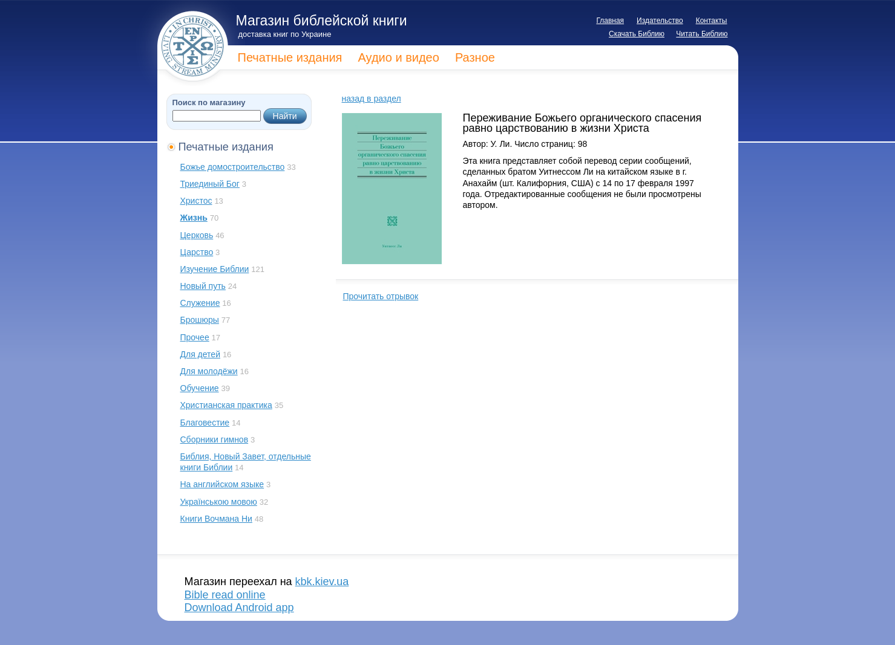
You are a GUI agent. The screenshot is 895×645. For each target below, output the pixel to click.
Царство (197, 252)
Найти (285, 116)
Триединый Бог (210, 184)
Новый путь (203, 286)
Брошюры (199, 320)
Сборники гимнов (214, 439)
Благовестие (205, 422)
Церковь (197, 235)
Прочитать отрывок (381, 296)
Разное (475, 57)
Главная (610, 20)
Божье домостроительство (232, 167)
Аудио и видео (398, 57)
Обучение (199, 388)
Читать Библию (701, 34)
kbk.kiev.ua (322, 581)
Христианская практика (226, 405)
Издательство (660, 20)
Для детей (200, 354)
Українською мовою (218, 502)
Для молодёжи (209, 371)
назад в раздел (371, 98)
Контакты (711, 20)
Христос (196, 201)
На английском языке (222, 484)
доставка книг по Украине (285, 34)
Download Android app (239, 607)
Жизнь (194, 217)
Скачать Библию (636, 34)
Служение (200, 303)
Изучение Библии (214, 269)
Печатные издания (290, 57)
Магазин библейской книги (321, 20)
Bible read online (225, 595)
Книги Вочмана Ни (216, 518)
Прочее (194, 337)
